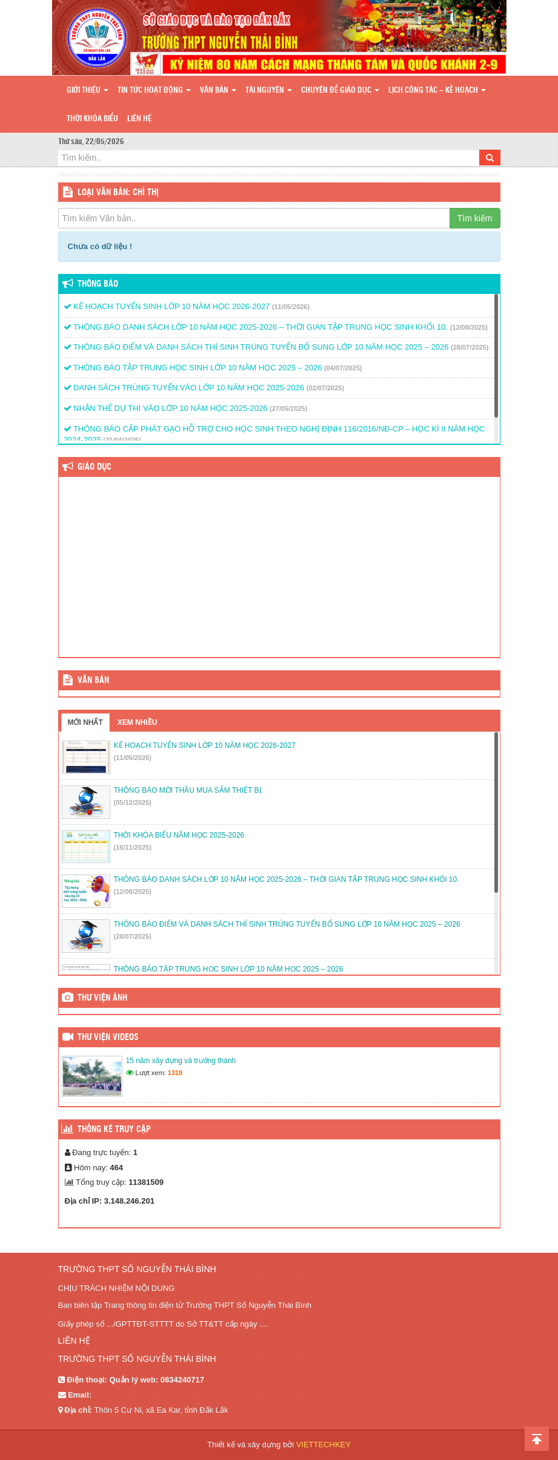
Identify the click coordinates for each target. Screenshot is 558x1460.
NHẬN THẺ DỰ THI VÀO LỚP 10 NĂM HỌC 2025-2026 (166, 408)
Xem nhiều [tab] (138, 722)
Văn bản (218, 91)
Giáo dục (94, 467)
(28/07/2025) (469, 347)
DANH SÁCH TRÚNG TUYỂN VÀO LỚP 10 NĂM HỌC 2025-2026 (184, 387)
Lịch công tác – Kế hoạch (437, 91)
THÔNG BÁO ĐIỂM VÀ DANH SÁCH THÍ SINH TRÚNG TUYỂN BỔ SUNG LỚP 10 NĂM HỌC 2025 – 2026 (256, 347)
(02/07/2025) (325, 388)
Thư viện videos (108, 1037)
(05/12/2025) (132, 802)
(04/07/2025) (343, 368)
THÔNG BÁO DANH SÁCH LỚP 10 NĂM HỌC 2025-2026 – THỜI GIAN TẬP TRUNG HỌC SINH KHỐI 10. (256, 327)
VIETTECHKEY (323, 1444)
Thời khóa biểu (92, 119)
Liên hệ (139, 119)
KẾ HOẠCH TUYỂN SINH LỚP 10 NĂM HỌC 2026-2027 (167, 306)
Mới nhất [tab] (85, 722)
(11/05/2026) (291, 306)
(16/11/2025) (132, 847)
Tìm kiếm (475, 218)
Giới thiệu (87, 91)
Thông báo (98, 284)
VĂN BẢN (93, 680)
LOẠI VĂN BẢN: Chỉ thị (118, 192)
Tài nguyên (268, 91)
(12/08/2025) (469, 327)
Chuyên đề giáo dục (340, 91)
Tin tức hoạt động (154, 91)
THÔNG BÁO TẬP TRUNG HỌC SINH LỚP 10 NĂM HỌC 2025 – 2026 (193, 367)
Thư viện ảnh (102, 998)
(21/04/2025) (122, 440)
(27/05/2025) (288, 408)
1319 (175, 1072)
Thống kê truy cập (114, 1129)
